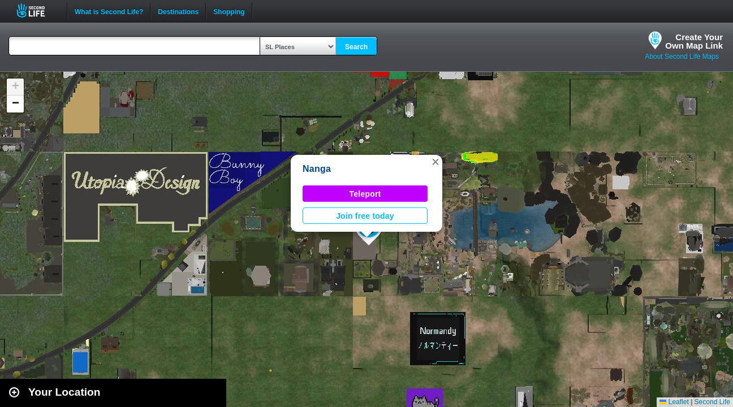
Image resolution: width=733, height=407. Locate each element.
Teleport (365, 193)
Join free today (365, 215)
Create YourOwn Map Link (694, 41)
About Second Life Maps (682, 56)
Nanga (317, 169)
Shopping (228, 11)
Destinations (178, 11)
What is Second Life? (109, 11)
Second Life (37, 10)
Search (356, 47)
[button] (435, 161)
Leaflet (673, 402)
